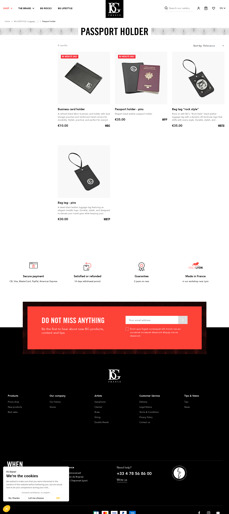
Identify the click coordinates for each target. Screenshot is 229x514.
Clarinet (98, 407)
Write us (122, 457)
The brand (24, 8)
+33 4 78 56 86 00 (134, 451)
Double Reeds (101, 422)
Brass (97, 412)
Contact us (144, 422)
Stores (53, 407)
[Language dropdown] (222, 8)
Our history (55, 401)
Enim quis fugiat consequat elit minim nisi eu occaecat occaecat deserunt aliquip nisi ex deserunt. (155, 332)
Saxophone (100, 401)
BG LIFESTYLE (65, 8)
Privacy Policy (146, 417)
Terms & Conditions (149, 412)
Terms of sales (111, 502)
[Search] (179, 8)
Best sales (13, 412)
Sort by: (197, 45)
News (187, 407)
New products (15, 407)
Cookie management (132, 502)
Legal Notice (145, 407)
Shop (6, 8)
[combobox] (213, 46)
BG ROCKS (46, 8)
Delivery (143, 401)
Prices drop (13, 401)
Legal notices (93, 502)
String (97, 417)
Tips (186, 401)
